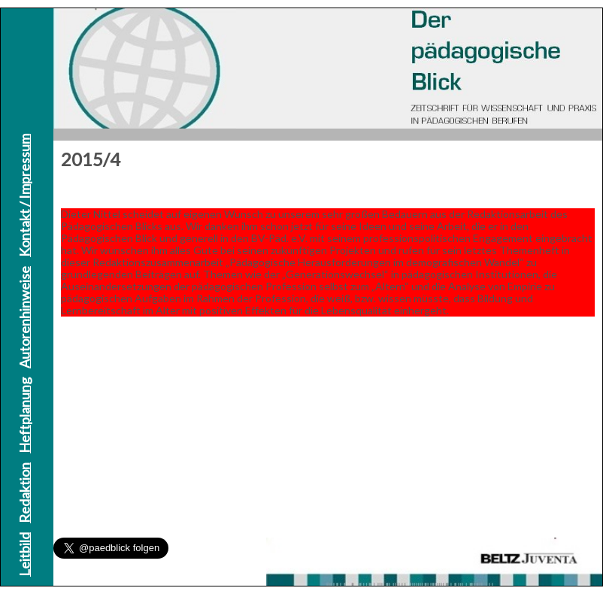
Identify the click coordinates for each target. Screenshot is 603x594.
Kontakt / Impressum (24, 195)
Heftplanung (24, 415)
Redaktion (24, 492)
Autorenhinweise (24, 317)
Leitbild (24, 554)
